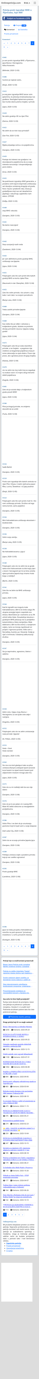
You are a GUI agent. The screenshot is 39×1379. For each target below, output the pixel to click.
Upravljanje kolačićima (15, 1326)
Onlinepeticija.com (11, 2)
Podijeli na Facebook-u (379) (16, 18)
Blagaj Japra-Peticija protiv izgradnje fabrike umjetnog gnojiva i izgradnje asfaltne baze (16, 1044)
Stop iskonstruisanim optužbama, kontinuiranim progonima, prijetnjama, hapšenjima (17, 1064)
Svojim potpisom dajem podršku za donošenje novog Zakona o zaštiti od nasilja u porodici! (16, 1057)
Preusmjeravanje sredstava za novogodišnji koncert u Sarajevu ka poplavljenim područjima (16, 1070)
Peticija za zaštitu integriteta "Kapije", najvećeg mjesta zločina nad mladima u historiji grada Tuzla (17, 1051)
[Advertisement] (19, 71)
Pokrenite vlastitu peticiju (20, 1094)
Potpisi (19, 25)
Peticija (7, 25)
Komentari (9, 29)
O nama (9, 1328)
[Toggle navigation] (35, 3)
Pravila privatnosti (11, 34)
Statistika (22, 29)
